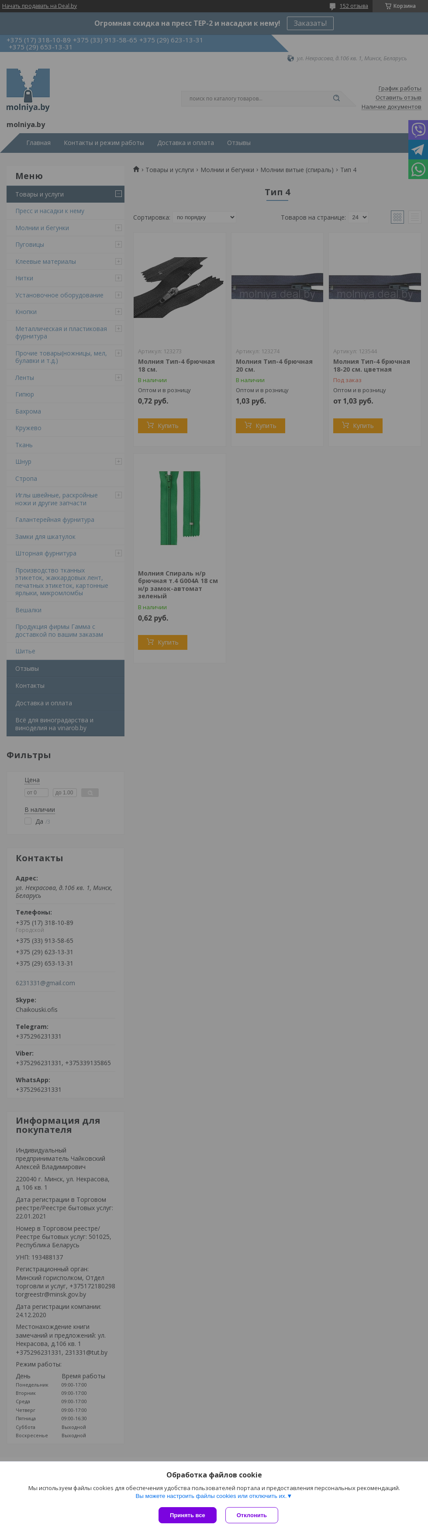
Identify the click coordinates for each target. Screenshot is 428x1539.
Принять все (187, 1515)
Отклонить (252, 1515)
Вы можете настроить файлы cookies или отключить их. (210, 1496)
